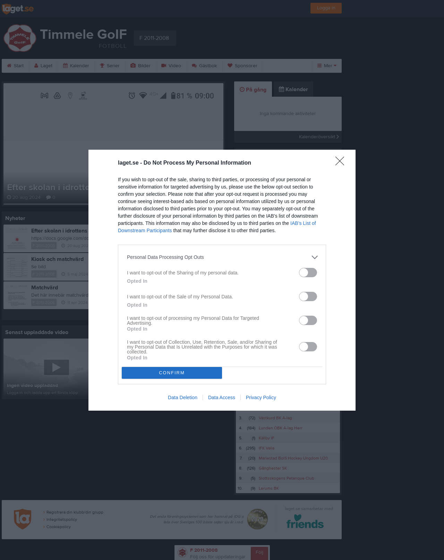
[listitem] (222, 257)
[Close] (342, 163)
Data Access (221, 397)
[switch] (308, 272)
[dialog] (222, 280)
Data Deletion (182, 397)
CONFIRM (172, 372)
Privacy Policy (261, 397)
